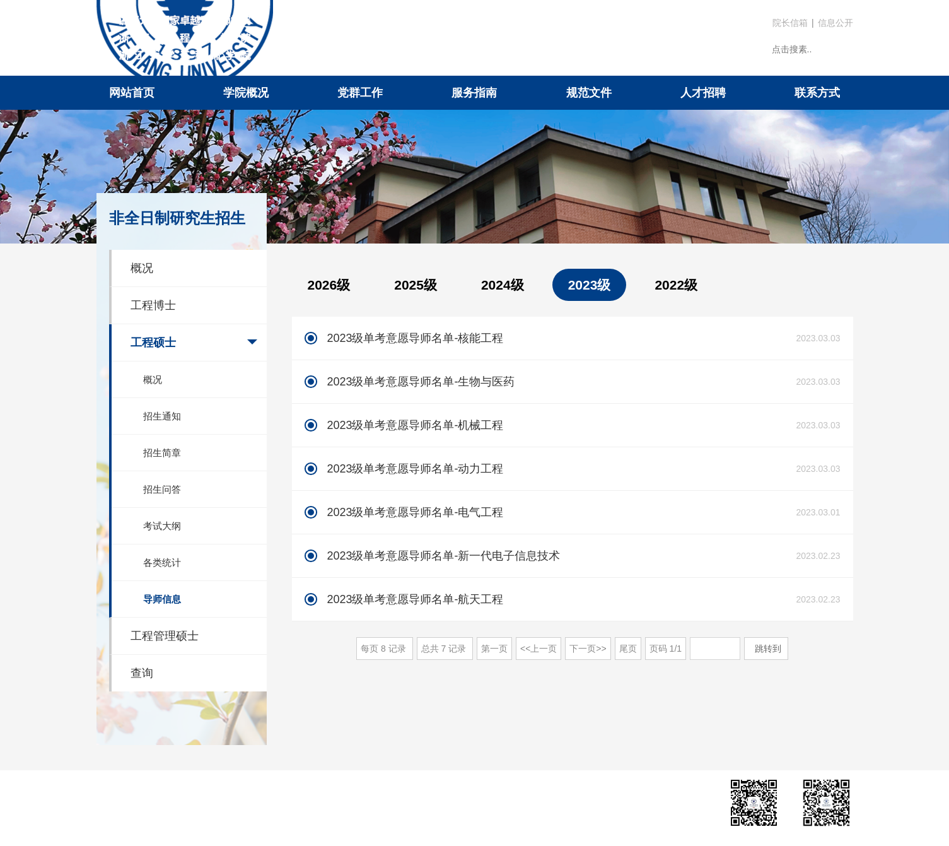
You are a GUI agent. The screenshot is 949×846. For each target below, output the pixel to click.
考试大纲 (162, 525)
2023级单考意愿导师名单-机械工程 (415, 425)
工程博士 (153, 305)
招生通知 (162, 416)
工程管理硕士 (165, 636)
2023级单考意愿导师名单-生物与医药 (421, 381)
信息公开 (835, 23)
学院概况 (246, 92)
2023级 (589, 285)
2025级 (415, 285)
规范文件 (589, 92)
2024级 (502, 285)
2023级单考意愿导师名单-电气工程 (415, 512)
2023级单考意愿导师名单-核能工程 (415, 338)
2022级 (676, 285)
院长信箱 (790, 23)
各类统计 (162, 562)
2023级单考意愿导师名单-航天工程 (415, 599)
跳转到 (769, 648)
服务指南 (474, 92)
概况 (142, 268)
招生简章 (162, 452)
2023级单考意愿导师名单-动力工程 (415, 468)
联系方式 (817, 92)
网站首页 (131, 92)
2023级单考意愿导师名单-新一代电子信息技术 (443, 555)
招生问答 (162, 489)
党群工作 (360, 92)
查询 (142, 673)
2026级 (329, 285)
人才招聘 (703, 92)
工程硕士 (153, 342)
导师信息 (162, 599)
